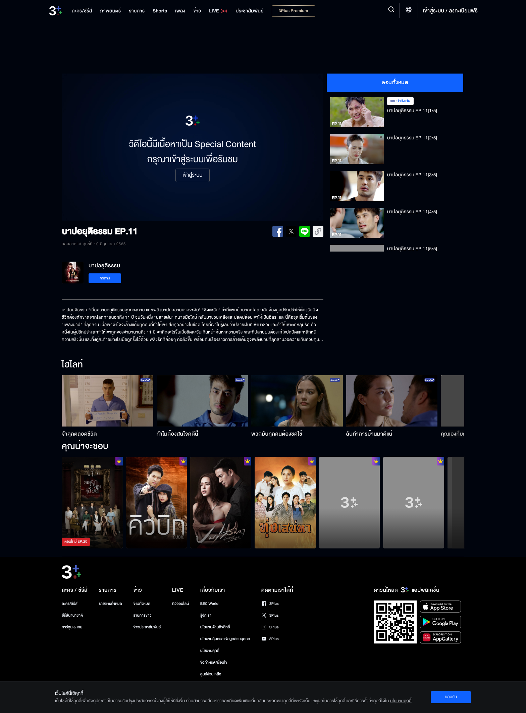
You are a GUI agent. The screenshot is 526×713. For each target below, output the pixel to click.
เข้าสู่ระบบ (192, 175)
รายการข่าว (142, 615)
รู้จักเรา (205, 615)
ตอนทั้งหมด (395, 82)
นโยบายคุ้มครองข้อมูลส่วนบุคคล (225, 639)
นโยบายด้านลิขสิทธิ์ (215, 627)
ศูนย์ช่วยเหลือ (210, 674)
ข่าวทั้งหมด (141, 603)
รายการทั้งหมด (110, 603)
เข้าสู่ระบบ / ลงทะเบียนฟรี (450, 10)
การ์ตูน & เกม (72, 627)
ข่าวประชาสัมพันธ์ (147, 627)
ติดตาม (105, 278)
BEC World (209, 603)
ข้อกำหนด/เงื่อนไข (213, 662)
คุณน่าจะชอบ (85, 446)
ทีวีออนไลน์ (180, 603)
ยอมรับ (451, 697)
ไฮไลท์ (72, 365)
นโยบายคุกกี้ (209, 651)
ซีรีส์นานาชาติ (72, 615)
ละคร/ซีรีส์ (69, 603)
